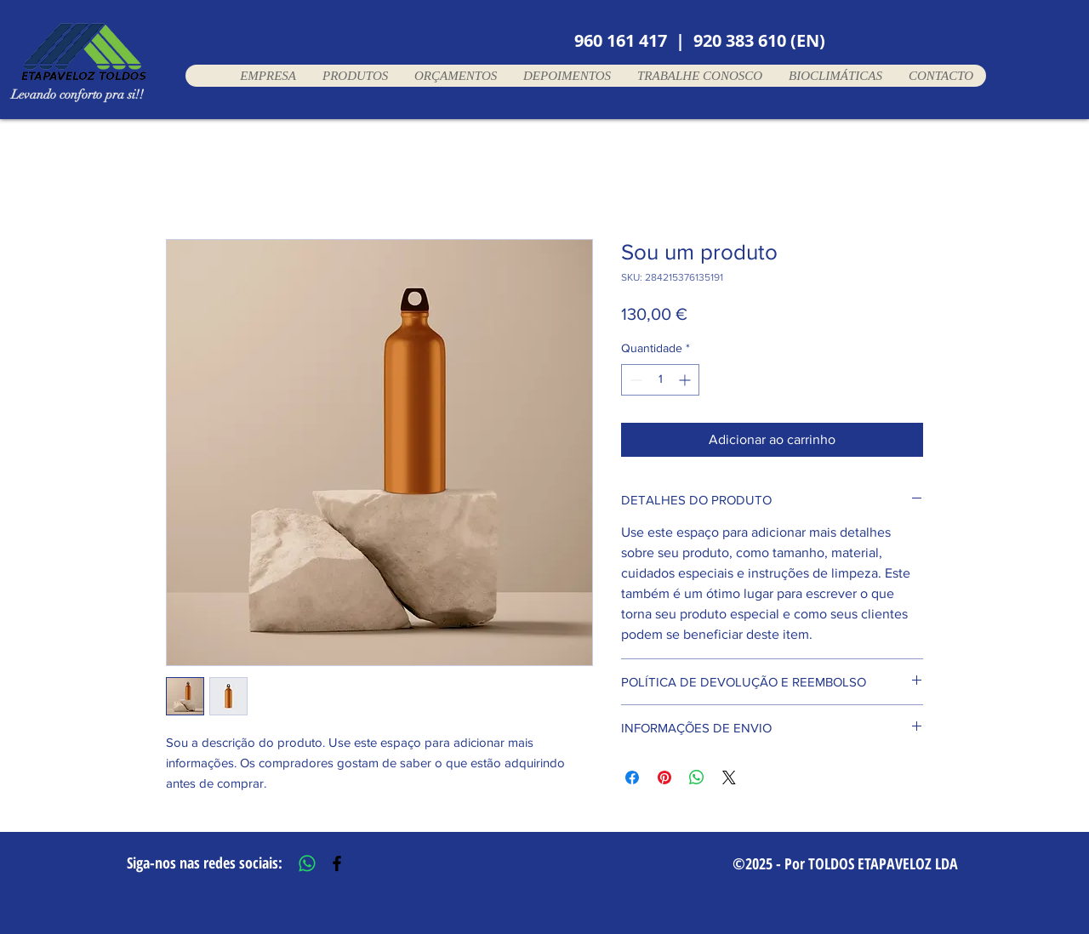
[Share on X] (729, 777)
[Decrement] (634, 380)
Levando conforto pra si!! (77, 94)
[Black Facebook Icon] (337, 863)
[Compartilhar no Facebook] (632, 777)
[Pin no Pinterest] (664, 777)
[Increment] (686, 380)
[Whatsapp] (307, 863)
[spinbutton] (660, 380)
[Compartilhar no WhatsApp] (697, 777)
